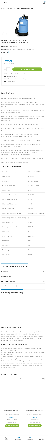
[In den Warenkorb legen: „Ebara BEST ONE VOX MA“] (35, 425)
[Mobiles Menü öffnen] (4, 2)
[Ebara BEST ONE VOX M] (12, 392)
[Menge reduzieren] (5, 69)
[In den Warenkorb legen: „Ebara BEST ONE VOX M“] (12, 425)
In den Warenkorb (27, 69)
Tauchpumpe (10, 8)
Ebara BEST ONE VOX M (12, 410)
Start (2, 8)
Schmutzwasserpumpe (25, 8)
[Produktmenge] (8, 69)
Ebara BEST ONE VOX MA (34, 410)
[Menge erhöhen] (10, 69)
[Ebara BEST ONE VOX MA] (34, 392)
